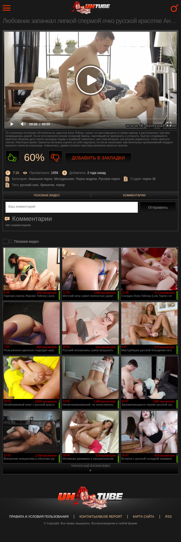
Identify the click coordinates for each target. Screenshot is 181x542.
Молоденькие (64, 179)
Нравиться (12, 158)
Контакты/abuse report (101, 517)
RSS (168, 517)
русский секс (29, 185)
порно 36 (149, 179)
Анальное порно (40, 179)
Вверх (169, 509)
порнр (60, 185)
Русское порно (109, 179)
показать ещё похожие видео (90, 465)
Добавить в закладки (98, 157)
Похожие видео (47, 195)
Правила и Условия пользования (39, 517)
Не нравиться (55, 158)
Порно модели (86, 179)
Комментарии (134, 195)
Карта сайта (143, 517)
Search (174, 8)
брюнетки (47, 185)
